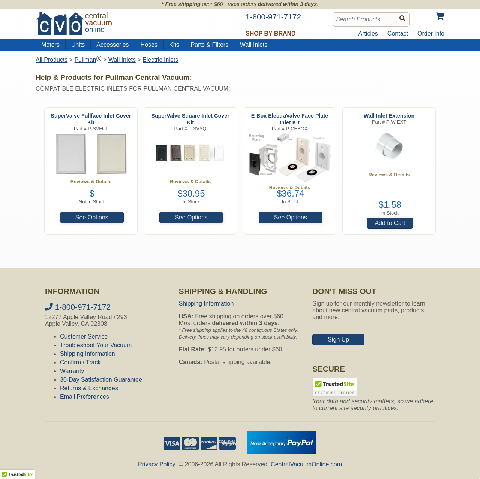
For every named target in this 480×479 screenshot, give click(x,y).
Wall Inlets (253, 45)
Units (78, 45)
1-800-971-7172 (78, 307)
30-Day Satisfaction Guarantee (101, 379)
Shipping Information (87, 354)
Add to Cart (390, 223)
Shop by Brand (271, 33)
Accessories (112, 45)
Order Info (430, 33)
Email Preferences (84, 397)
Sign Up (338, 339)
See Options (91, 217)
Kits (174, 45)
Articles (368, 33)
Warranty (72, 371)
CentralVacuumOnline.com (306, 464)
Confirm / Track (80, 362)
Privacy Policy (157, 464)
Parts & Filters (209, 45)
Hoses (149, 45)
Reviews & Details (389, 175)
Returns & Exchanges (89, 388)
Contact (397, 33)
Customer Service (84, 336)
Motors (50, 45)
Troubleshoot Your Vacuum (96, 345)
